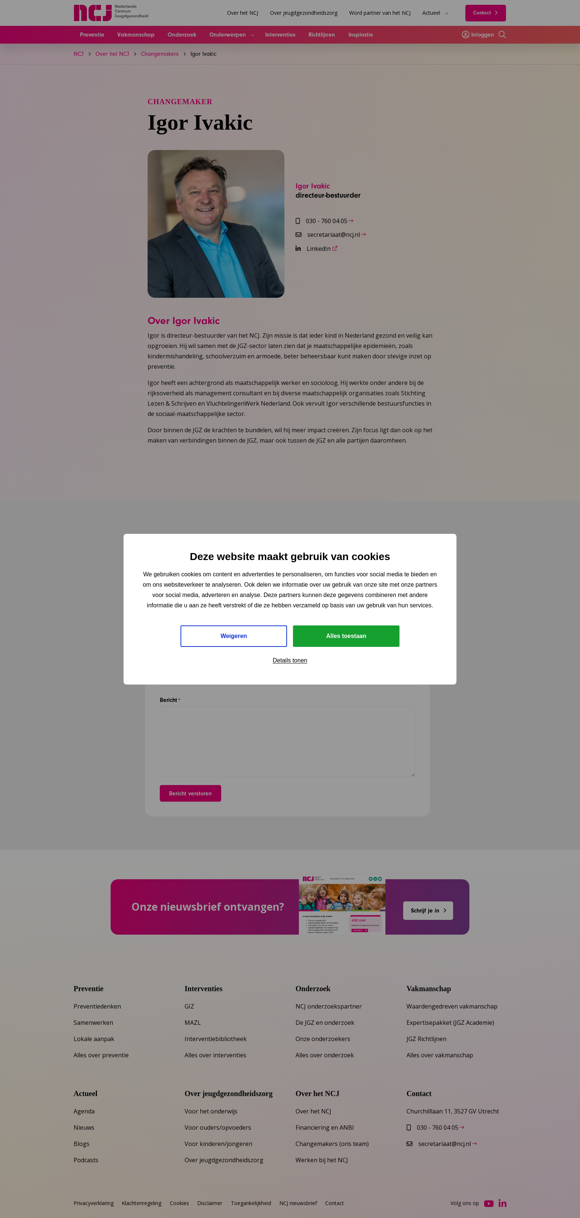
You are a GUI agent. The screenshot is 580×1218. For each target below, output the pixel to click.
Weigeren (233, 636)
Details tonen (290, 660)
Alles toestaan (346, 636)
